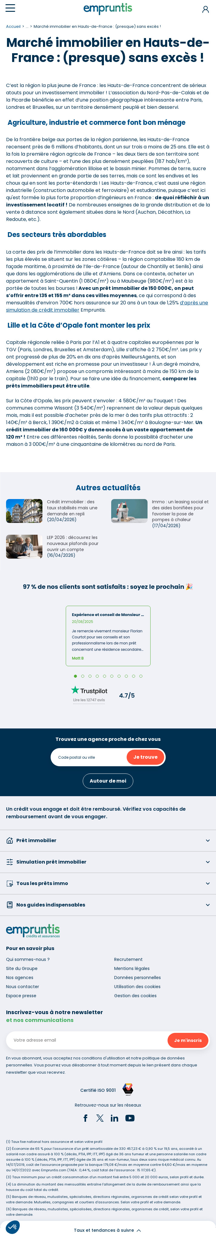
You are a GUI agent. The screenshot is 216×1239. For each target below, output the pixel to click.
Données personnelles (137, 978)
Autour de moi (108, 780)
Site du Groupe (22, 968)
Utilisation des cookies (137, 987)
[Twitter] (100, 1119)
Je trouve (145, 757)
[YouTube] (130, 1119)
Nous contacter (22, 987)
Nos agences (19, 978)
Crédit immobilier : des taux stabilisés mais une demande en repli (72, 508)
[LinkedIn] (114, 1119)
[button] (12, 1227)
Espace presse (21, 996)
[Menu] (10, 8)
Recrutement (128, 959)
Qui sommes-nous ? (28, 959)
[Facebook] (85, 1119)
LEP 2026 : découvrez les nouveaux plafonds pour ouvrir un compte (72, 543)
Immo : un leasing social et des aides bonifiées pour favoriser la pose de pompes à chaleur (180, 511)
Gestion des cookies (135, 996)
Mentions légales (132, 968)
